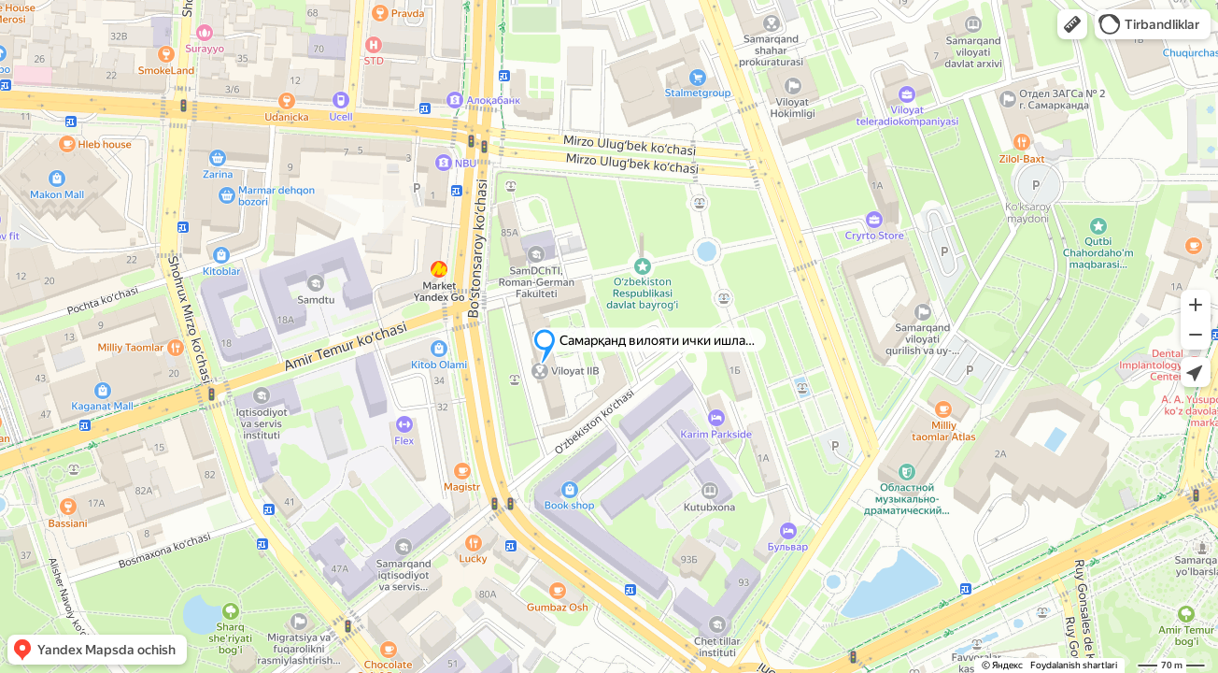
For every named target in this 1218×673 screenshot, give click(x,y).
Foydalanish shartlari (1073, 665)
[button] (1072, 24)
